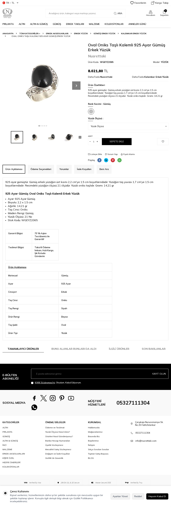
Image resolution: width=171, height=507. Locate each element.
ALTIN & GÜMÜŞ (39, 24)
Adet (90, 136)
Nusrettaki (97, 56)
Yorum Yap (111, 154)
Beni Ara (104, 169)
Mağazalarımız (95, 432)
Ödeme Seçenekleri (41, 169)
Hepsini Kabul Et (157, 496)
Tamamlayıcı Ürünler (23, 348)
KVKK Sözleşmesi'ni (45, 382)
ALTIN (22, 24)
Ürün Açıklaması (13, 169)
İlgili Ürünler (119, 348)
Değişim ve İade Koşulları (57, 453)
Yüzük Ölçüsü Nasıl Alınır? (57, 432)
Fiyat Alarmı (128, 154)
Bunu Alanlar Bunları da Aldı (73, 348)
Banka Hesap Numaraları (57, 440)
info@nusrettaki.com (145, 440)
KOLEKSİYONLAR (114, 24)
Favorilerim (138, 3)
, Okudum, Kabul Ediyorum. (56, 382)
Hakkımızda (94, 427)
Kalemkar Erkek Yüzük (133, 33)
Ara (118, 13)
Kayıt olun (159, 373)
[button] (39, 125)
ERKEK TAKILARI (75, 24)
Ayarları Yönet (120, 496)
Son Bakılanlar (153, 348)
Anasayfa (8, 33)
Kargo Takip (159, 3)
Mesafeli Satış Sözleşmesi (58, 449)
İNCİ (4, 445)
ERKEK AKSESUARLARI (57, 33)
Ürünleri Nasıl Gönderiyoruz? (59, 436)
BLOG (91, 458)
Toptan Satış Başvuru (98, 453)
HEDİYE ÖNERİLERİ (11, 462)
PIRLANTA (8, 24)
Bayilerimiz (93, 440)
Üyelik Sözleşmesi (54, 445)
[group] (43, 83)
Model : (160, 62)
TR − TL (10, 2)
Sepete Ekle (117, 141)
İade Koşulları (84, 169)
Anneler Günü (137, 24)
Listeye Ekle (95, 154)
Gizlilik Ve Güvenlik (54, 458)
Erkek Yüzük (81, 33)
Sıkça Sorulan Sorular (98, 449)
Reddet (138, 496)
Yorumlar (64, 169)
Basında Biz (94, 436)
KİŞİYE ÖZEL (8, 458)
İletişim (91, 445)
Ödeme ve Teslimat (54, 427)
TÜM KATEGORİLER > (29, 33)
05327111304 (133, 403)
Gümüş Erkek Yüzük (104, 33)
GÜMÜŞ (57, 24)
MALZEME (94, 24)
